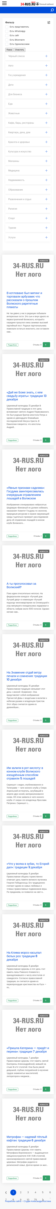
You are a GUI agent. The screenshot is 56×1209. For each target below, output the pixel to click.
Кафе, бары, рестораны (28, 122)
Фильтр (9, 22)
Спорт (28, 218)
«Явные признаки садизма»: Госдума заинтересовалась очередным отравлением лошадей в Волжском (26, 493)
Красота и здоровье (28, 142)
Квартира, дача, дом (28, 132)
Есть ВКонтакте (16, 39)
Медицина (28, 170)
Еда (28, 103)
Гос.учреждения (28, 75)
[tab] (28, 56)
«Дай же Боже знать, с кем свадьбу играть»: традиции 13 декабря (27, 395)
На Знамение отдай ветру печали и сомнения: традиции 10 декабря (27, 676)
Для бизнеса (28, 94)
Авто (28, 65)
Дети (28, 84)
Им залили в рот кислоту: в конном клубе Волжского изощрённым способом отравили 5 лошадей (25, 773)
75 (35, 1199)
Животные (28, 113)
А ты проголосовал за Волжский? (21, 585)
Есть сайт (13, 35)
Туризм (28, 227)
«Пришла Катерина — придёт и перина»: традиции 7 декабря (28, 1050)
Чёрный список (28, 56)
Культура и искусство (28, 151)
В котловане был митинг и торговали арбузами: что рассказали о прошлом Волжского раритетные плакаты (24, 300)
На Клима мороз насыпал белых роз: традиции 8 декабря (24, 956)
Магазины (28, 161)
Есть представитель (18, 26)
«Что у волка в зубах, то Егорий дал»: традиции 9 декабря (28, 865)
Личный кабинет (46, 4)
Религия (28, 208)
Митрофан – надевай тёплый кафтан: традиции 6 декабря (27, 1138)
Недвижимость (28, 180)
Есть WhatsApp (16, 31)
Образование (28, 189)
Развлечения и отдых (28, 199)
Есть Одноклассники (18, 44)
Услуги (28, 237)
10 (28, 1199)
